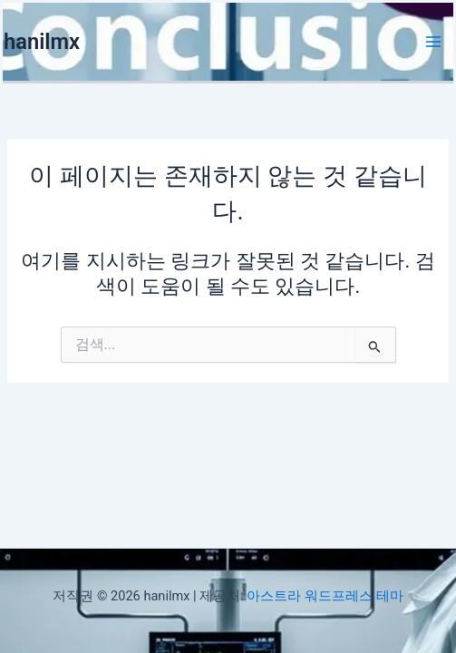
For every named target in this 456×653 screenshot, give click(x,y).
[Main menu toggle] (433, 42)
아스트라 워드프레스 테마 (325, 596)
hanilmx (42, 41)
